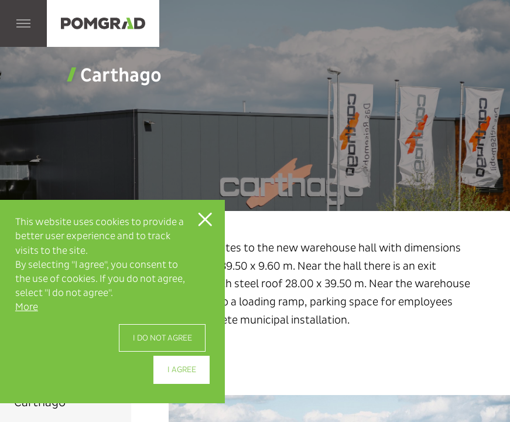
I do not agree (162, 338)
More (26, 307)
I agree (181, 370)
